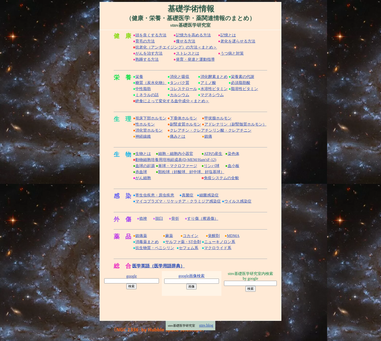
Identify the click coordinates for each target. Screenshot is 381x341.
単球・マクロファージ (177, 166)
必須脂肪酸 (240, 83)
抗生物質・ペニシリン (154, 248)
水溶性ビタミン (214, 89)
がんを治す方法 (149, 53)
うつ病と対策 (232, 53)
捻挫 (143, 218)
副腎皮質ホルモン (185, 124)
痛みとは (177, 136)
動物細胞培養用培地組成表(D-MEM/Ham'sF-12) (175, 160)
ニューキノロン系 (219, 242)
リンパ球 (211, 166)
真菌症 (187, 195)
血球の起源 (145, 166)
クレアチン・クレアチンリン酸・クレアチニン (210, 130)
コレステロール (183, 89)
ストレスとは (187, 53)
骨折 (175, 218)
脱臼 (159, 218)
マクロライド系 (217, 248)
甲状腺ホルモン (218, 118)
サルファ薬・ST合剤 (183, 242)
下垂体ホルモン (183, 118)
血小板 (233, 166)
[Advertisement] (190, 307)
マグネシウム (212, 95)
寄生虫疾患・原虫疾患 (154, 195)
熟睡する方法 (147, 59)
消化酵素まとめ (214, 77)
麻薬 (169, 236)
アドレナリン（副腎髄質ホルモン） (235, 124)
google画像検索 (192, 276)
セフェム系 (188, 248)
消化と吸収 (179, 77)
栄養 (139, 77)
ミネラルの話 (147, 95)
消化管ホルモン (149, 130)
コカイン (190, 236)
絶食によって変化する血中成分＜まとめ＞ (172, 101)
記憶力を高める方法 (193, 35)
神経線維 (143, 136)
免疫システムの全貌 (221, 178)
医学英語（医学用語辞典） (158, 266)
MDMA (233, 236)
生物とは (143, 154)
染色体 (233, 154)
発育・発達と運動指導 (195, 59)
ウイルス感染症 (237, 201)
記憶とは (228, 35)
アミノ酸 (208, 83)
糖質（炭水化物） (150, 83)
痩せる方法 (185, 41)
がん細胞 (143, 178)
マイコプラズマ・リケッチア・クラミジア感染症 (178, 201)
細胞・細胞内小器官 (175, 154)
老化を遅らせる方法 (237, 41)
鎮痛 (208, 136)
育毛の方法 (145, 41)
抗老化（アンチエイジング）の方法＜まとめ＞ (176, 47)
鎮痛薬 (141, 236)
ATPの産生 (213, 154)
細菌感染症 (209, 195)
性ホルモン (145, 124)
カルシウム (179, 95)
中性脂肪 (143, 89)
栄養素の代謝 (242, 77)
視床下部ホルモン (150, 118)
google (131, 276)
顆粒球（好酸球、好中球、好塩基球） (191, 172)
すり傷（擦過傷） (202, 218)
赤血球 (141, 172)
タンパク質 (179, 83)
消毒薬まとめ (147, 242)
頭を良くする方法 (150, 35)
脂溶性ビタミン (244, 89)
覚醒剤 (214, 236)
